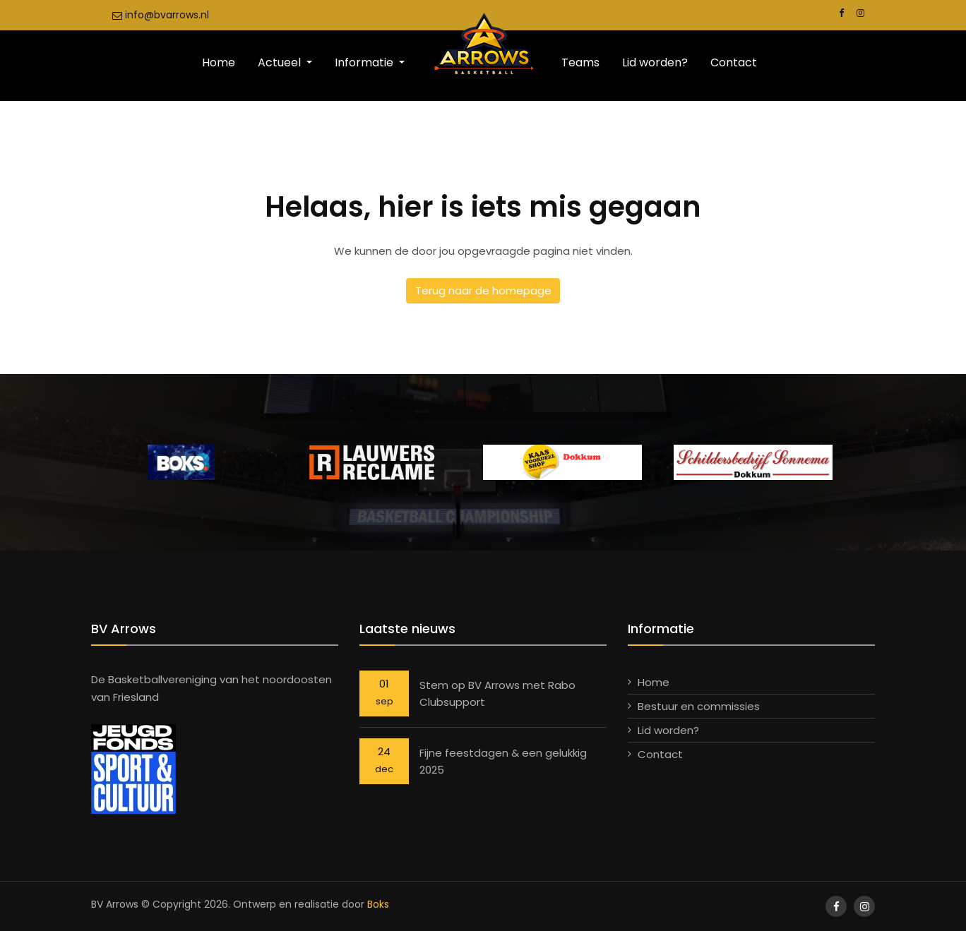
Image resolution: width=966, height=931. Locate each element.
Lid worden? (655, 62)
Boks (378, 904)
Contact (733, 62)
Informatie (365, 62)
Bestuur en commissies (699, 706)
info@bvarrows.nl (160, 15)
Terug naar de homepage (483, 290)
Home (218, 62)
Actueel (281, 62)
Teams (580, 62)
